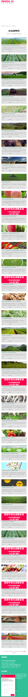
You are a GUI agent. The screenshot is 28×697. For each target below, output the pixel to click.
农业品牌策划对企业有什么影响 (8, 113)
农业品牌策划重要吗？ (6, 182)
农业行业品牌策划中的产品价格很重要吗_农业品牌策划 (13, 250)
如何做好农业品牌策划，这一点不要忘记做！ (11, 555)
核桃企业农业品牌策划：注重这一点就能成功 (11, 301)
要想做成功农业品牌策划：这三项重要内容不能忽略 (12, 640)
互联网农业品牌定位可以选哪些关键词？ (10, 470)
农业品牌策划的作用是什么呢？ (8, 62)
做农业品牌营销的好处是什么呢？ (9, 130)
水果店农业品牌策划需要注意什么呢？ (10, 572)
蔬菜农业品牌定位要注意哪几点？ (9, 437)
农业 (10, 26)
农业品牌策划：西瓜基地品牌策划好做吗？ (11, 233)
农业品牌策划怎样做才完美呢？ (8, 538)
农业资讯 (14, 26)
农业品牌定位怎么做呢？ (7, 386)
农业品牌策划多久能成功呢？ (8, 164)
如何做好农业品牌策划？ (7, 335)
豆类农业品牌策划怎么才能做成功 (9, 267)
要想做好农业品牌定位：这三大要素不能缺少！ (11, 369)
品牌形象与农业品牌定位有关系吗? (9, 352)
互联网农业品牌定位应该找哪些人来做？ (10, 453)
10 (18, 651)
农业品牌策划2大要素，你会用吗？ (9, 589)
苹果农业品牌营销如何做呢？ (8, 199)
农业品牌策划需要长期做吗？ (8, 96)
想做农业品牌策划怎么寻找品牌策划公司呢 (11, 45)
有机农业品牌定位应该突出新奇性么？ (10, 420)
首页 (7, 26)
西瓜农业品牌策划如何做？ (7, 318)
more (18, 51)
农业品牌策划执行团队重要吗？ (8, 521)
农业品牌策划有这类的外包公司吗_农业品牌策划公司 (13, 79)
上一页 (14, 651)
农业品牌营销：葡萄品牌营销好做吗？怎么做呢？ (12, 147)
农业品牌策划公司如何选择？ (8, 284)
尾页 (22, 651)
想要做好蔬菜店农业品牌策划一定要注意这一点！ (12, 623)
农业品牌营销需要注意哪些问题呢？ (9, 216)
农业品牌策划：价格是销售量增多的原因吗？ (11, 606)
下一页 (20, 651)
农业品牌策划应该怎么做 (7, 504)
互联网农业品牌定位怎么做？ (8, 487)
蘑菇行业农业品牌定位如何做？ (8, 403)
